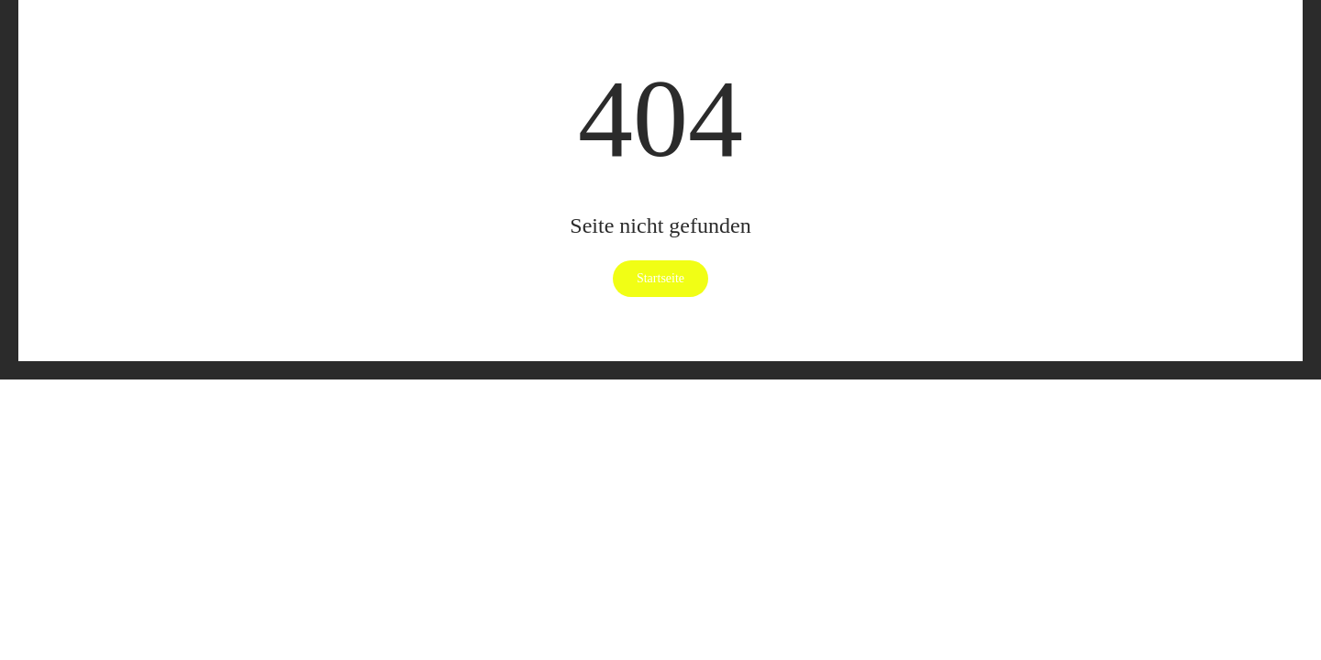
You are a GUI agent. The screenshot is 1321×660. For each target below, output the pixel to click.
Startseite (660, 278)
